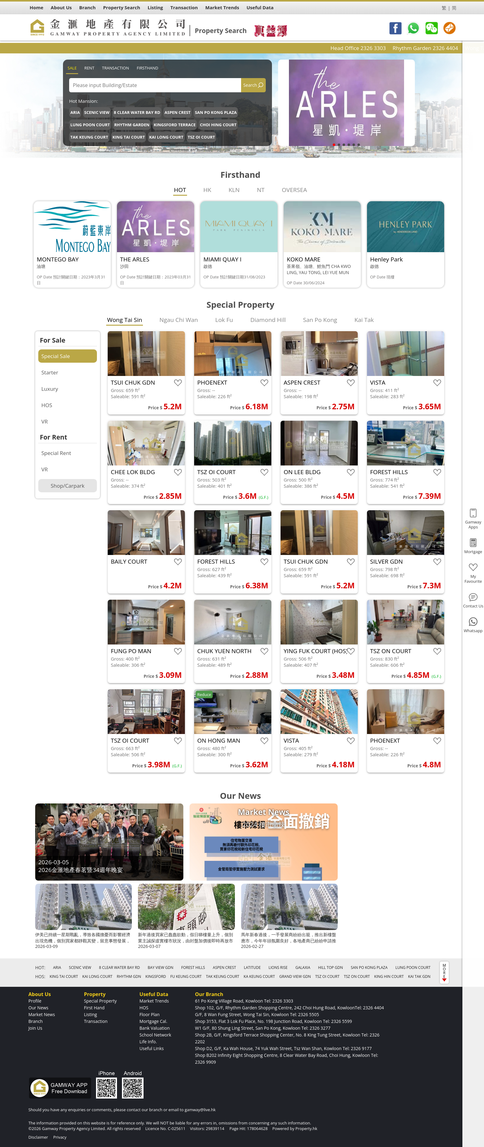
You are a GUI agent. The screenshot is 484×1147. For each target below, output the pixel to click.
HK (207, 190)
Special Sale (55, 356)
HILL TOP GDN (330, 967)
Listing (90, 1014)
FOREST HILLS (193, 967)
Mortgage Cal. (153, 1021)
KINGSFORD (155, 976)
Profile (34, 1001)
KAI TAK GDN (419, 976)
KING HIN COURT (389, 976)
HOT (180, 190)
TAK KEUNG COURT (89, 137)
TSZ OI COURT (201, 137)
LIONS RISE (278, 967)
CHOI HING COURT (218, 124)
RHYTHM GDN (129, 976)
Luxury (49, 388)
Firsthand (147, 68)
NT (261, 190)
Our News (38, 1008)
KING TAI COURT (128, 137)
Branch (35, 1021)
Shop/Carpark (67, 485)
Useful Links (152, 1048)
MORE (444, 972)
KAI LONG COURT (166, 137)
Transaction (115, 68)
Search (250, 85)
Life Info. (148, 1042)
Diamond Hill (268, 320)
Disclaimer (38, 1137)
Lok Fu (224, 320)
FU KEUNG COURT (186, 976)
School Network (155, 1035)
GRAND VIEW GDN (295, 976)
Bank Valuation (155, 1028)
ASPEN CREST (177, 112)
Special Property (100, 1001)
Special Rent (56, 453)
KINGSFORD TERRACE (175, 124)
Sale (72, 68)
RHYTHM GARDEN (131, 124)
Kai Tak (364, 320)
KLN (234, 190)
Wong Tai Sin (124, 320)
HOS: (40, 976)
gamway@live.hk (200, 1109)
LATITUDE (252, 967)
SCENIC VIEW (97, 112)
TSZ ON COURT (357, 976)
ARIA (75, 112)
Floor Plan (150, 1014)
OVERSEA (294, 190)
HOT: (40, 967)
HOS (46, 405)
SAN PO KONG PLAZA (215, 112)
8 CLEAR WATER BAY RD (137, 112)
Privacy (59, 1137)
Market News (41, 1014)
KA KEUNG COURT (259, 976)
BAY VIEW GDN (160, 967)
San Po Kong (320, 320)
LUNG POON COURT (90, 124)
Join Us (35, 1028)
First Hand (94, 1008)
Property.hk (306, 1128)
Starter (49, 372)
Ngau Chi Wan (178, 320)
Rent (89, 68)
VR (44, 421)
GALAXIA (302, 967)
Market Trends (154, 1001)
